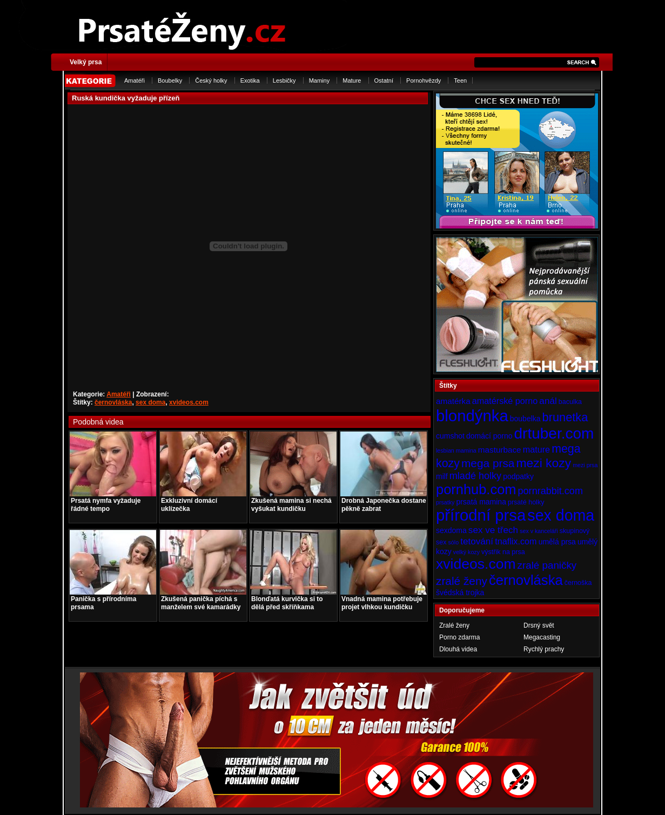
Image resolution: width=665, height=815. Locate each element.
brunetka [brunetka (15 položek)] (565, 417)
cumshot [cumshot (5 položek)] (450, 436)
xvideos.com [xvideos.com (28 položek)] (476, 564)
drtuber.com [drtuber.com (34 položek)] (554, 433)
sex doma (150, 402)
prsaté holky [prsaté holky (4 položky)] (526, 502)
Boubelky (170, 80)
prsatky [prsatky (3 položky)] (445, 502)
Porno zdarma (459, 637)
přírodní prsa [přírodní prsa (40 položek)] (481, 515)
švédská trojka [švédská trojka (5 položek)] (460, 592)
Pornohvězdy (423, 80)
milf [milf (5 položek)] (442, 476)
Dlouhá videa (458, 649)
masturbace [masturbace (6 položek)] (499, 449)
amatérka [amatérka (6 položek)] (453, 401)
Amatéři (134, 80)
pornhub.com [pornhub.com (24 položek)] (476, 489)
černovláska (113, 402)
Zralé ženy (454, 625)
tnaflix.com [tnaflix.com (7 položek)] (515, 541)
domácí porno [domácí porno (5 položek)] (489, 436)
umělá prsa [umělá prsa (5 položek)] (557, 541)
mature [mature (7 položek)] (536, 449)
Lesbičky (284, 80)
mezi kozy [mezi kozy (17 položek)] (543, 463)
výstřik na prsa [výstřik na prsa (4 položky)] (503, 552)
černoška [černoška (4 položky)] (578, 583)
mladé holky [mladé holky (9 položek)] (475, 475)
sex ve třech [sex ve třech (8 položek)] (493, 529)
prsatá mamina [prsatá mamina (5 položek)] (481, 501)
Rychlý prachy (543, 649)
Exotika (250, 80)
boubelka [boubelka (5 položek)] (525, 418)
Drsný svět (538, 625)
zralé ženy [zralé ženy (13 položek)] (461, 581)
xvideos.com (189, 402)
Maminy (319, 80)
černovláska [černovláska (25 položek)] (526, 580)
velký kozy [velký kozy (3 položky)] (466, 552)
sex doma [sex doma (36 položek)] (560, 515)
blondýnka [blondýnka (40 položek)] (472, 416)
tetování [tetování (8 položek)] (476, 541)
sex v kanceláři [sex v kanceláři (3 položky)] (538, 531)
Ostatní (383, 80)
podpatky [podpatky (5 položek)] (518, 476)
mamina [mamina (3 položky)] (466, 450)
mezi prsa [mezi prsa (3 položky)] (585, 465)
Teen (460, 80)
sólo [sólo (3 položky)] (453, 542)
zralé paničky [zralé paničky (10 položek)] (547, 565)
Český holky (211, 80)
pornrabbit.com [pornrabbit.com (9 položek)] (550, 491)
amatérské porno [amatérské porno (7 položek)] (505, 401)
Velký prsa (86, 62)
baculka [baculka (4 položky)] (570, 402)
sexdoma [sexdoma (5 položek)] (451, 530)
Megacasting (541, 637)
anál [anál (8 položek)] (547, 400)
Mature (351, 80)
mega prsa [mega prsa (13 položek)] (487, 463)
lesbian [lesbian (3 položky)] (445, 450)
